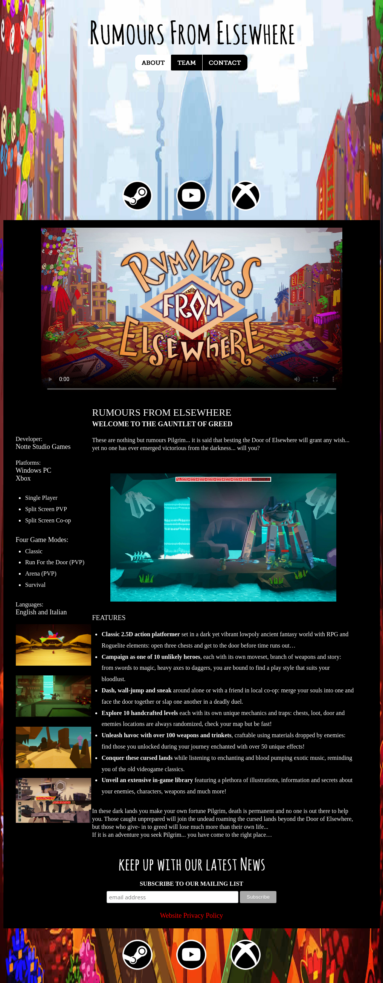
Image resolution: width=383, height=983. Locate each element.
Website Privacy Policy (191, 915)
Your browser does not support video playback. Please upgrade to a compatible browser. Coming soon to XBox (191, 312)
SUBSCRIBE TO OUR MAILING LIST (191, 883)
